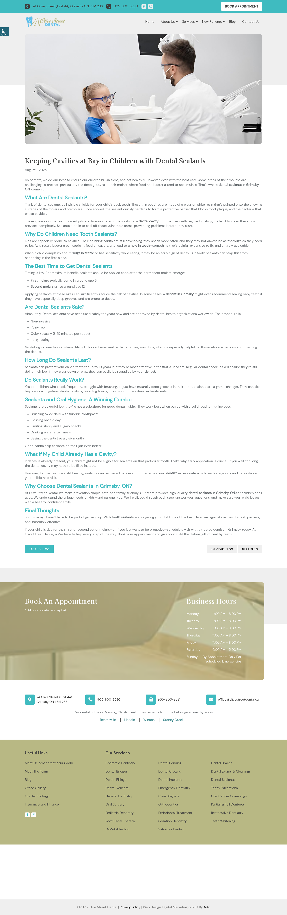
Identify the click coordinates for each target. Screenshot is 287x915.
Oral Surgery (114, 804)
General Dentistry (118, 796)
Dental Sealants (223, 780)
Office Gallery (35, 788)
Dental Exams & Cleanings (231, 771)
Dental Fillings (115, 780)
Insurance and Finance (42, 804)
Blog (232, 22)
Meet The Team (36, 771)
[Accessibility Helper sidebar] (4, 31)
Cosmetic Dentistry (120, 763)
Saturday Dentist (171, 829)
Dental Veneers (116, 788)
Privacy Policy (130, 907)
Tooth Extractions (224, 788)
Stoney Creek (173, 720)
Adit (207, 907)
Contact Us (250, 22)
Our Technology (37, 796)
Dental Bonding (169, 763)
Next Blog (250, 549)
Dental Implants (170, 780)
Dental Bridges (116, 771)
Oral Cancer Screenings (229, 796)
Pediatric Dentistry (119, 813)
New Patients (212, 22)
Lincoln (129, 720)
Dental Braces (221, 763)
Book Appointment (241, 6)
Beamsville (108, 720)
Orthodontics (168, 804)
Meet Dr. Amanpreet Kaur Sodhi (49, 763)
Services (188, 22)
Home (149, 22)
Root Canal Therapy (120, 821)
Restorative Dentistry (227, 813)
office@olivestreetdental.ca (239, 699)
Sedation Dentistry (172, 821)
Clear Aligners (168, 796)
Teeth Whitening (223, 821)
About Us (168, 22)
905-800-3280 (109, 699)
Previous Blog (222, 549)
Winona (149, 720)
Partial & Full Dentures (228, 804)
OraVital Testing (117, 829)
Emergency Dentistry (174, 788)
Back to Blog (39, 549)
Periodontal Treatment (175, 813)
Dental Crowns (169, 771)
